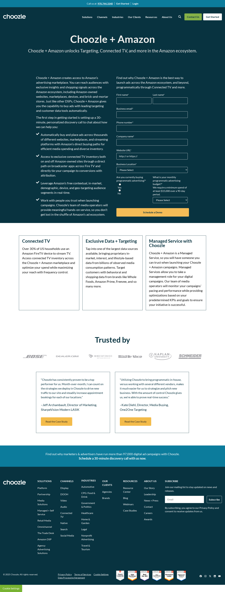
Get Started (122, 3)
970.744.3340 (105, 3)
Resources (151, 16)
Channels (102, 16)
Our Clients (134, 16)
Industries (117, 16)
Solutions (87, 16)
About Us (167, 16)
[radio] (134, 186)
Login (135, 3)
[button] (56, 421)
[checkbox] (134, 189)
